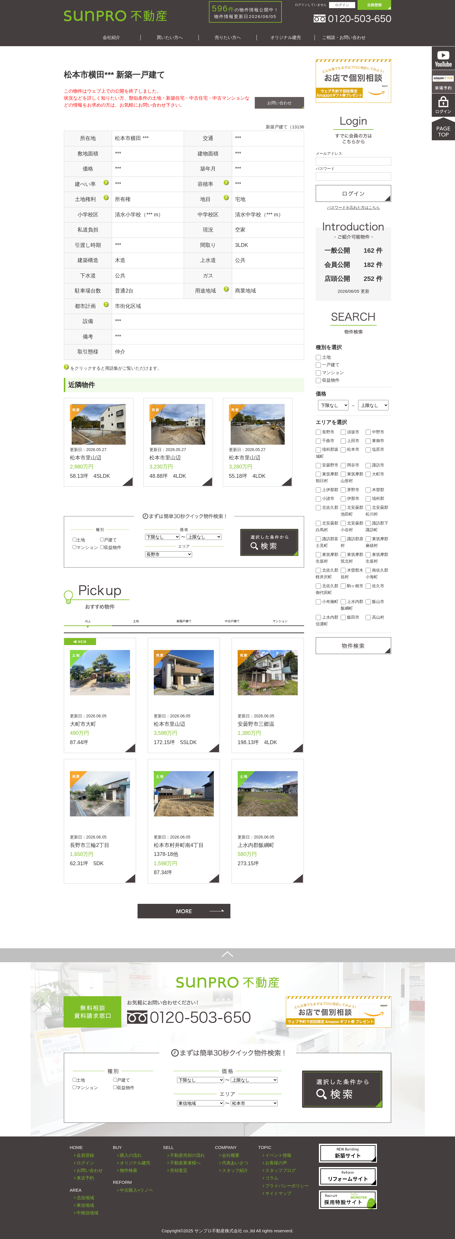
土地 (79, 539)
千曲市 (325, 441)
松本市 (350, 449)
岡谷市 (350, 465)
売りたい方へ (228, 37)
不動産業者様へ (185, 1162)
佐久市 (375, 586)
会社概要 (230, 1155)
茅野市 (350, 490)
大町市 (375, 474)
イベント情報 (278, 1155)
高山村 (375, 617)
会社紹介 (111, 37)
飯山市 (375, 601)
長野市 (325, 432)
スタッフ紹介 (235, 1170)
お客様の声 (276, 1162)
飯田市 (350, 617)
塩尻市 (375, 449)
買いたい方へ (170, 37)
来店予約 (85, 1177)
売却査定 (178, 1170)
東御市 (375, 441)
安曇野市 (327, 465)
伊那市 (350, 498)
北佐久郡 (327, 507)
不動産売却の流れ (187, 1155)
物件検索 (128, 1170)
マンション (85, 547)
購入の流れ (131, 1155)
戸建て (108, 539)
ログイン (342, 5)
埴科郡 (375, 498)
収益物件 (110, 547)
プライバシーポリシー (287, 1185)
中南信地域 (87, 1212)
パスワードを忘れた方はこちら (353, 207)
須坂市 (350, 432)
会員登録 (85, 1155)
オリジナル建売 (285, 37)
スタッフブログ (280, 1170)
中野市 (375, 432)
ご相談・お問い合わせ (344, 37)
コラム (271, 1177)
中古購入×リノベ (136, 1190)
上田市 (350, 441)
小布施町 (327, 601)
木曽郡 (375, 490)
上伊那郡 (327, 490)
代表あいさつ (235, 1162)
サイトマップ (278, 1193)
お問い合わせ (279, 102)
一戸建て (328, 364)
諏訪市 (375, 465)
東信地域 (85, 1205)
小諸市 (325, 498)
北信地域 (85, 1197)
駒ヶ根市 (352, 586)
